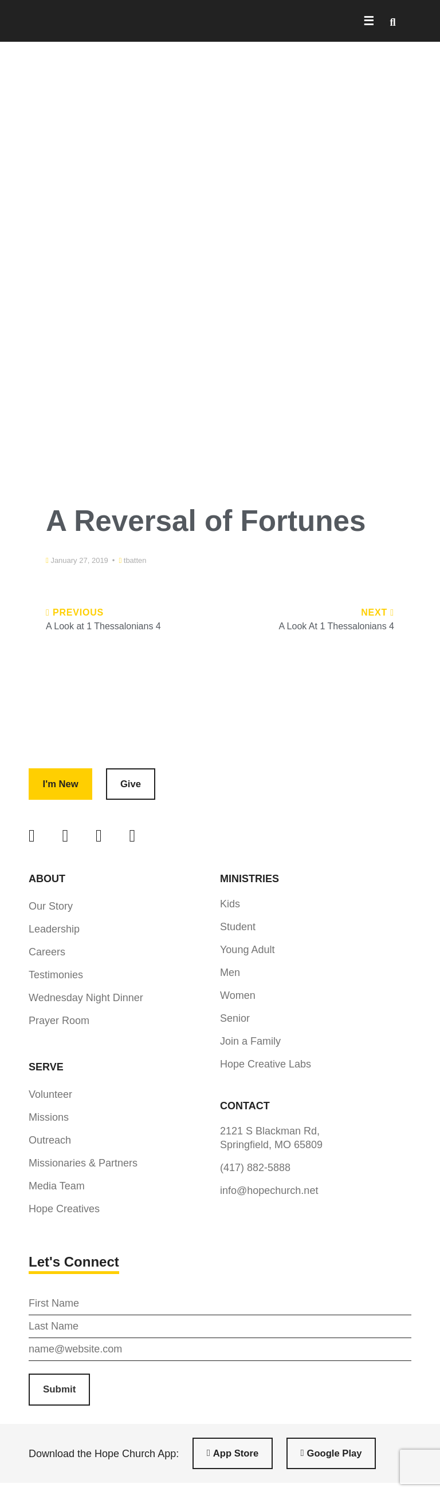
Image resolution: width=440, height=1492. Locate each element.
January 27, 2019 (79, 560)
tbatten (135, 560)
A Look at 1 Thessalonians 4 (103, 626)
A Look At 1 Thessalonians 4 (336, 626)
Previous (75, 612)
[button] (392, 22)
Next (377, 612)
